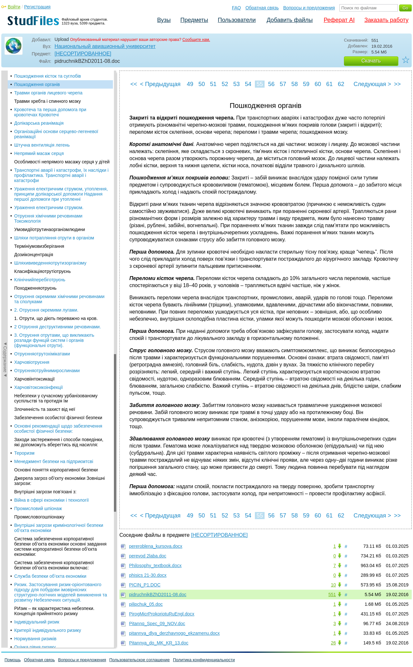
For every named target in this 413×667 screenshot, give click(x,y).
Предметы (194, 20)
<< (133, 84)
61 (329, 84)
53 (236, 84)
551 (332, 594)
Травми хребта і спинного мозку (47, 101)
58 (294, 84)
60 (318, 84)
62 (341, 84)
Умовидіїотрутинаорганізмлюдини (49, 229)
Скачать (371, 60)
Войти (14, 6)
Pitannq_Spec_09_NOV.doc (157, 623)
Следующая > (372, 84)
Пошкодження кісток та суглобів (47, 76)
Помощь (13, 659)
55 (260, 84)
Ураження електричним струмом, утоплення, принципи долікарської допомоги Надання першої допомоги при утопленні (61, 194)
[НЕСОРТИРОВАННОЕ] (83, 53)
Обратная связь (262, 7)
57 (283, 84)
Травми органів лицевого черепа (48, 92)
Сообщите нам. (196, 40)
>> (397, 84)
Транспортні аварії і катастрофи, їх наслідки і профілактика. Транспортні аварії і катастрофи (61, 175)
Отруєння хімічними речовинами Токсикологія (48, 218)
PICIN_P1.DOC (144, 584)
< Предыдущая (160, 84)
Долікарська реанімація (39, 123)
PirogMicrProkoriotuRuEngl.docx (161, 613)
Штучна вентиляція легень (42, 145)
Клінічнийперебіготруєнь (39, 279)
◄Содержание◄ (5, 183)
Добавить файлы (290, 20)
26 (333, 642)
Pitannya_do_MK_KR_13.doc (158, 642)
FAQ (236, 7)
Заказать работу (386, 20)
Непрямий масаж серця (39, 153)
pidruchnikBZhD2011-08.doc (157, 594)
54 (248, 84)
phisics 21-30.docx (147, 575)
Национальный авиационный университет (105, 46)
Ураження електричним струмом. (49, 207)
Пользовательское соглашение (139, 659)
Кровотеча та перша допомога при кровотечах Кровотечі (50, 112)
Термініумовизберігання (39, 246)
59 (306, 84)
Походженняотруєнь (35, 288)
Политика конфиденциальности (204, 659)
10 (333, 584)
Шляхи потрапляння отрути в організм (54, 237)
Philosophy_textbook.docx (155, 565)
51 (213, 84)
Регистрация (37, 6)
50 (201, 84)
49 (190, 84)
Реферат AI (339, 20)
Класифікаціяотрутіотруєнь (42, 271)
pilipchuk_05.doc (146, 604)
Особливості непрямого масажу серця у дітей (62, 161)
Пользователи (237, 20)
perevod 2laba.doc (147, 555)
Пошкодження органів (37, 84)
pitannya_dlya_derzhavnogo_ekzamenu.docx (174, 633)
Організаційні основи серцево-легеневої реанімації (56, 134)
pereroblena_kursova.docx (155, 546)
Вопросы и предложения (309, 7)
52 (225, 84)
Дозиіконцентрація (33, 254)
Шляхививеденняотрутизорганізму (50, 263)
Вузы (164, 20)
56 (271, 84)
